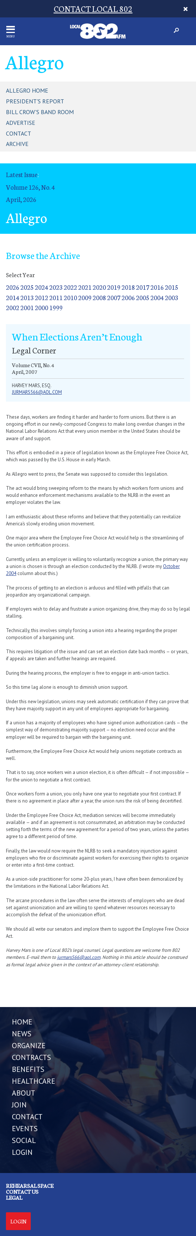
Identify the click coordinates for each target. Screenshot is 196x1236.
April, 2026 (21, 199)
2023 (56, 287)
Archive (17, 143)
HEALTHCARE (33, 1081)
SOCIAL (24, 1140)
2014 (12, 297)
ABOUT (23, 1093)
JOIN (19, 1105)
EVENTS (25, 1129)
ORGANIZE (29, 1046)
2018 (128, 287)
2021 (85, 287)
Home (22, 1022)
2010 (70, 297)
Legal (14, 1197)
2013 (27, 297)
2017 (142, 287)
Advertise (20, 122)
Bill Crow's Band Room (40, 112)
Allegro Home (27, 90)
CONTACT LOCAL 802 (93, 8)
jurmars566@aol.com (37, 392)
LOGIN (22, 1152)
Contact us (22, 1191)
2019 (113, 287)
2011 (56, 297)
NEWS (21, 1034)
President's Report (35, 101)
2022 (70, 287)
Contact (18, 133)
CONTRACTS (31, 1057)
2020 (99, 287)
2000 (41, 307)
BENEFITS (28, 1069)
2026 (12, 287)
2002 (12, 307)
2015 (171, 287)
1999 (56, 307)
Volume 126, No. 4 (30, 187)
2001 (27, 307)
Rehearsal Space (29, 1185)
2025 (27, 287)
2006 (128, 297)
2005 (142, 297)
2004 (157, 297)
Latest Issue (21, 174)
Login (18, 1221)
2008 (99, 297)
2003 (171, 297)
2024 (41, 287)
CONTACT (27, 1117)
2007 (113, 297)
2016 (157, 287)
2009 (85, 297)
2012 (41, 297)
